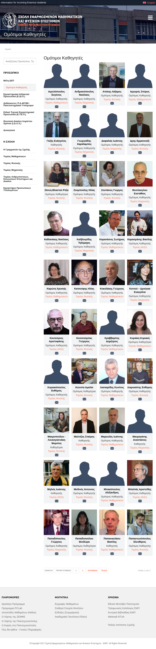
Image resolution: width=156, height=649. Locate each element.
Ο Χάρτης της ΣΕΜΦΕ (13, 616)
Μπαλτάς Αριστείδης (139, 489)
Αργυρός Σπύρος (140, 91)
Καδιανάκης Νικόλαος (56, 239)
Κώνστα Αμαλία (84, 387)
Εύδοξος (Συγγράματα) (67, 612)
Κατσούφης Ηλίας (84, 288)
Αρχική (8, 49)
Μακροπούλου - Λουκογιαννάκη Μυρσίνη (56, 440)
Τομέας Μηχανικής (84, 102)
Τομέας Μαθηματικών (56, 102)
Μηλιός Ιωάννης (56, 489)
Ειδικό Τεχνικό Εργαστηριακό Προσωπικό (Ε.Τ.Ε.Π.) (18, 113)
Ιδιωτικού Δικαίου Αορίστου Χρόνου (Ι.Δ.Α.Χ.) (17, 122)
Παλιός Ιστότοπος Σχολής (121, 625)
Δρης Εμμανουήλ (140, 140)
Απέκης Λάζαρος (112, 91)
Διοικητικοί (9, 130)
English (149, 2)
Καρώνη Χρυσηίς (56, 288)
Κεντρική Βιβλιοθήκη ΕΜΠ (122, 612)
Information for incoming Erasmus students (23, 2)
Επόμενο (92, 570)
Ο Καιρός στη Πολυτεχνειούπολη (19, 625)
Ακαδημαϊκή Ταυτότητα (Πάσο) (71, 616)
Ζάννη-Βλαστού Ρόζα (56, 190)
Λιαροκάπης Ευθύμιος (139, 387)
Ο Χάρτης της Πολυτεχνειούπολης (19, 621)
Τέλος (104, 570)
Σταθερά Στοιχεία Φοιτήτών (69, 608)
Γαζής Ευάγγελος (56, 140)
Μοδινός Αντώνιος (84, 489)
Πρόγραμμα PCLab (12, 608)
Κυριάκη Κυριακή (140, 338)
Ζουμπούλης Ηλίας (84, 190)
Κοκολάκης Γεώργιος (112, 288)
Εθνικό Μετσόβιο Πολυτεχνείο (123, 604)
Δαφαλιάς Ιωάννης (111, 140)
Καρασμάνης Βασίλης (139, 239)
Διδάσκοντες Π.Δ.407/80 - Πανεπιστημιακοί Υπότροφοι (18, 104)
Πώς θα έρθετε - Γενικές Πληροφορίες (21, 629)
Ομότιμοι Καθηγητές (16, 87)
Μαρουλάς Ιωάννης (112, 436)
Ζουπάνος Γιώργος (112, 190)
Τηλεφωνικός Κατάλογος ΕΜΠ (124, 608)
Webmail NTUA (116, 616)
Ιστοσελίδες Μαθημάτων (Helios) (19, 612)
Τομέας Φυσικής (112, 99)
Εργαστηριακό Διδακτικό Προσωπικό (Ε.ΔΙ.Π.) (16, 95)
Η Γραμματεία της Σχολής (16, 149)
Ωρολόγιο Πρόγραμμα (13, 604)
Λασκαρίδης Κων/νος (112, 387)
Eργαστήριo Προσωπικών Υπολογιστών (17, 189)
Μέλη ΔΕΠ (8, 80)
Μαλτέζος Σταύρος (84, 436)
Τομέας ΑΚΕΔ (140, 247)
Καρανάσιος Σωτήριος (112, 239)
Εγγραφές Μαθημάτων (67, 604)
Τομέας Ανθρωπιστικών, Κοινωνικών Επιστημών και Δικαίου (17, 179)
